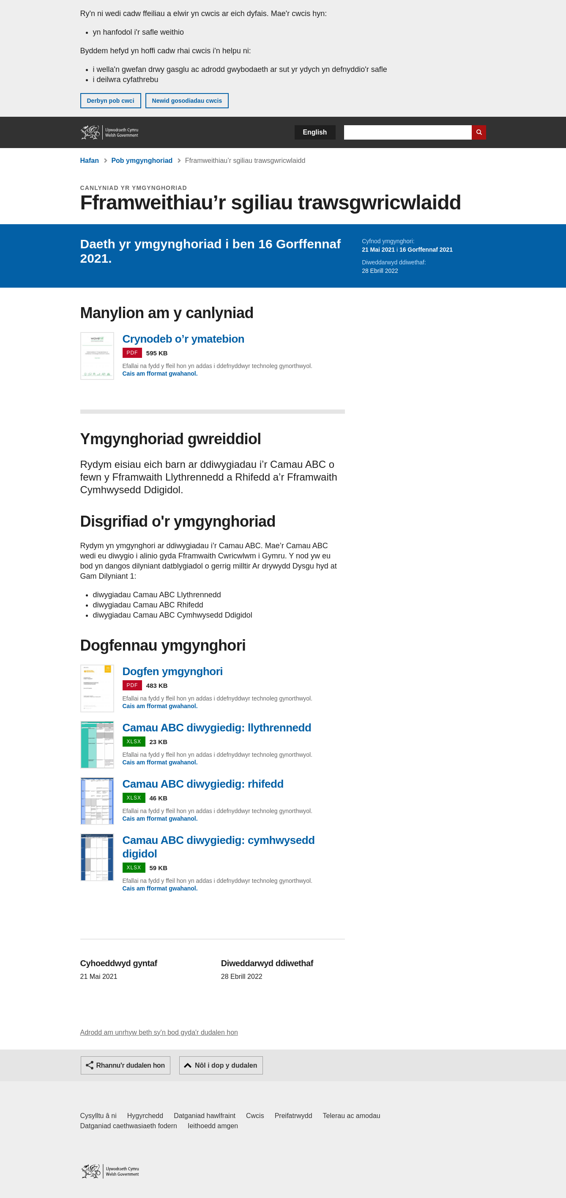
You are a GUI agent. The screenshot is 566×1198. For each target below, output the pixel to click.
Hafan (89, 160)
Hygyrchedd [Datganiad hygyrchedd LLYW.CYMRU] (145, 1115)
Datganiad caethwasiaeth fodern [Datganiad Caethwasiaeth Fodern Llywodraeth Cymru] (129, 1125)
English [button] (315, 132)
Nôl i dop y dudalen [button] (226, 1065)
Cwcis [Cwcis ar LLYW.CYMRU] (255, 1115)
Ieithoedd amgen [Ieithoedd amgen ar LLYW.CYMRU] (213, 1125)
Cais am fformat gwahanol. (160, 373)
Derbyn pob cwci (110, 100)
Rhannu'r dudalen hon (130, 1065)
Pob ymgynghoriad (141, 160)
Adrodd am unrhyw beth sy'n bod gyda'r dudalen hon (159, 1032)
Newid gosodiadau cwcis (187, 100)
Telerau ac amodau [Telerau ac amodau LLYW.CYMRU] (351, 1115)
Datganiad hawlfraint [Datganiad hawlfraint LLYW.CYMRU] (204, 1115)
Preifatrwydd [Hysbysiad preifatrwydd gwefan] (293, 1115)
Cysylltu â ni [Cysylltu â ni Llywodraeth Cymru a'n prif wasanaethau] (98, 1115)
